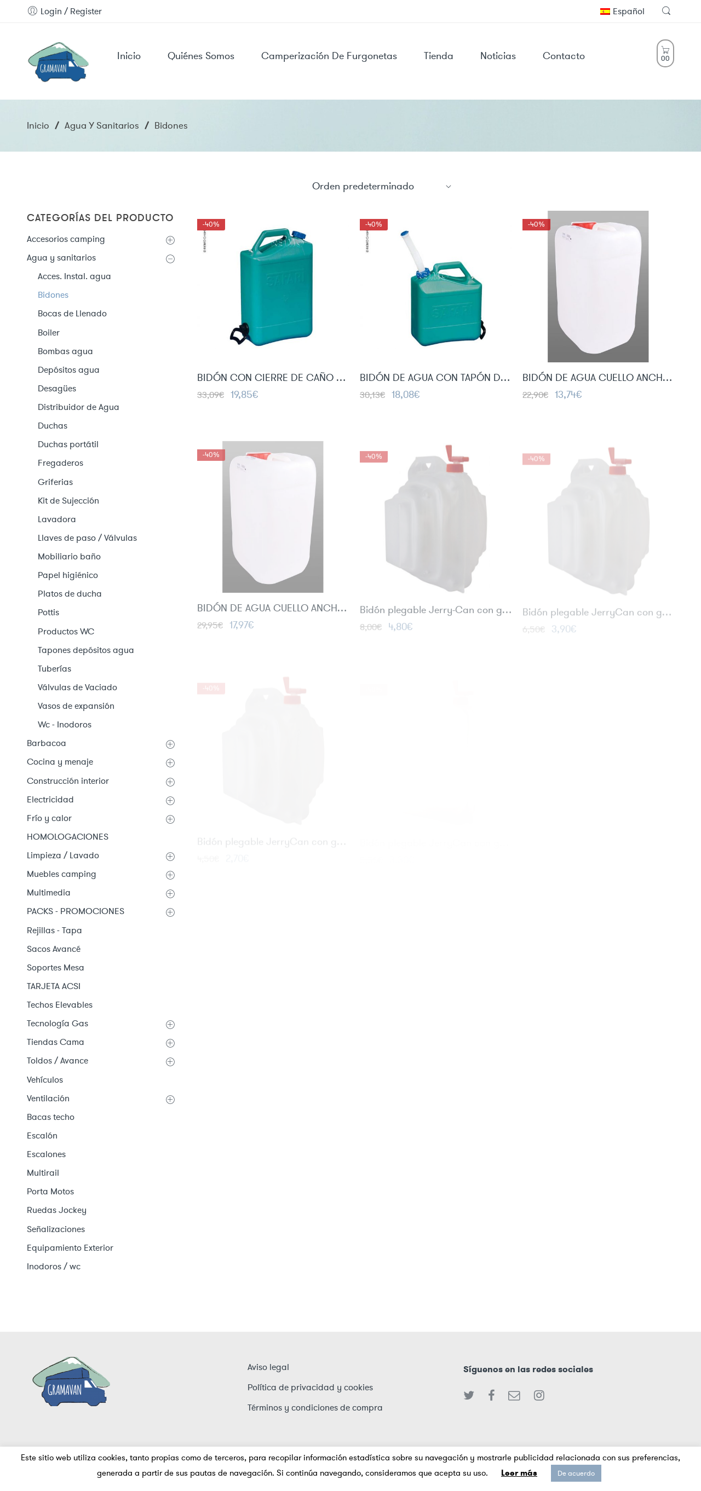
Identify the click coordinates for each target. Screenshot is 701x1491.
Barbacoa (46, 743)
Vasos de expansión (76, 706)
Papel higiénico (68, 575)
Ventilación (48, 1098)
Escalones (46, 1154)
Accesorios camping (66, 239)
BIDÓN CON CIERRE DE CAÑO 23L (273, 378)
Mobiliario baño (69, 556)
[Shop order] (382, 186)
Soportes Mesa (55, 967)
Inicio (38, 125)
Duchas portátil (68, 444)
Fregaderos (60, 463)
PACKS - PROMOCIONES (75, 911)
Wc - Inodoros (64, 724)
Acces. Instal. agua (74, 276)
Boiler (49, 332)
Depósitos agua (69, 370)
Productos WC (66, 631)
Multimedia (49, 892)
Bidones (53, 295)
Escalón (42, 1135)
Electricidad (50, 799)
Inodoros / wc (54, 1266)
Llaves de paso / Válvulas (87, 538)
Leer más (519, 1473)
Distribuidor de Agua (78, 407)
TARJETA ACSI (54, 986)
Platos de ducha (70, 593)
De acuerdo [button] (576, 1473)
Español (622, 11)
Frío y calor (49, 818)
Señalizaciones (56, 1229)
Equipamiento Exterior (70, 1247)
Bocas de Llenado (72, 313)
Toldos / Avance (57, 1060)
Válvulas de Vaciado (77, 687)
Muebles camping (61, 874)
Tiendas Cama (55, 1042)
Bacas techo (50, 1117)
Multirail (43, 1173)
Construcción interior (68, 781)
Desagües (57, 388)
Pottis (48, 612)
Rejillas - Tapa (54, 930)
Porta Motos (50, 1191)
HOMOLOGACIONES (67, 836)
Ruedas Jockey (57, 1210)
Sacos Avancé (54, 949)
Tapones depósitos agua (86, 650)
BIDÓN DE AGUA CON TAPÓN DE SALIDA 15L (436, 378)
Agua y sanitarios (102, 125)
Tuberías (54, 668)
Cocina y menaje (60, 761)
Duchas (52, 425)
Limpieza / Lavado (63, 855)
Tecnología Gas (57, 1023)
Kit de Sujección (68, 500)
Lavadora (57, 519)
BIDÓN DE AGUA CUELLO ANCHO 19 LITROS (598, 378)
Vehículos (45, 1079)
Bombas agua (65, 351)
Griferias (55, 482)
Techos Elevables (60, 1004)
